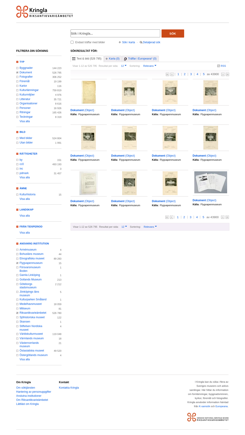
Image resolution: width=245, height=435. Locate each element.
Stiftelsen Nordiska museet (31, 328)
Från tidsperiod (31, 226)
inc (21, 168)
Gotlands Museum (31, 279)
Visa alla (25, 121)
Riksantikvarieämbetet (33, 312)
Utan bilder (26, 142)
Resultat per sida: (108, 66)
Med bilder (26, 138)
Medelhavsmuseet (31, 304)
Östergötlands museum (34, 355)
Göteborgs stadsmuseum (28, 285)
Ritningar (25, 112)
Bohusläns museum (32, 254)
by (21, 159)
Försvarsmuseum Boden (30, 269)
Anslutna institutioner (28, 395)
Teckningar (26, 116)
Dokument (26, 72)
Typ (22, 61)
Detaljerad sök (151, 42)
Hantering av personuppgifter (33, 391)
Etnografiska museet (32, 258)
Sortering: (134, 66)
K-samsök (204, 406)
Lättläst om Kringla (27, 404)
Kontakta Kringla (69, 387)
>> (227, 74)
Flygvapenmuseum (31, 263)
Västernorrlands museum (29, 344)
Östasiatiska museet (32, 350)
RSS (223, 66)
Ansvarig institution (34, 243)
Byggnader (26, 67)
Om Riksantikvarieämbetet (32, 400)
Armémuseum (28, 249)
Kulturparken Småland (33, 299)
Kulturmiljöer (27, 94)
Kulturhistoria (28, 194)
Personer (25, 108)
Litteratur (25, 99)
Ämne (23, 188)
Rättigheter (28, 153)
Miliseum (25, 308)
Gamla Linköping (30, 275)
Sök (172, 33)
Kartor (23, 85)
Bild (23, 132)
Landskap (26, 209)
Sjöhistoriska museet (32, 317)
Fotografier (26, 76)
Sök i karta (128, 42)
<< (167, 74)
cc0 (22, 164)
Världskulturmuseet (31, 333)
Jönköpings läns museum (29, 293)
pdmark (24, 173)
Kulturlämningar (29, 90)
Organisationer (29, 103)
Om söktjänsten (25, 387)
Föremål (25, 81)
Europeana (221, 406)
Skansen (25, 321)
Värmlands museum (32, 338)
